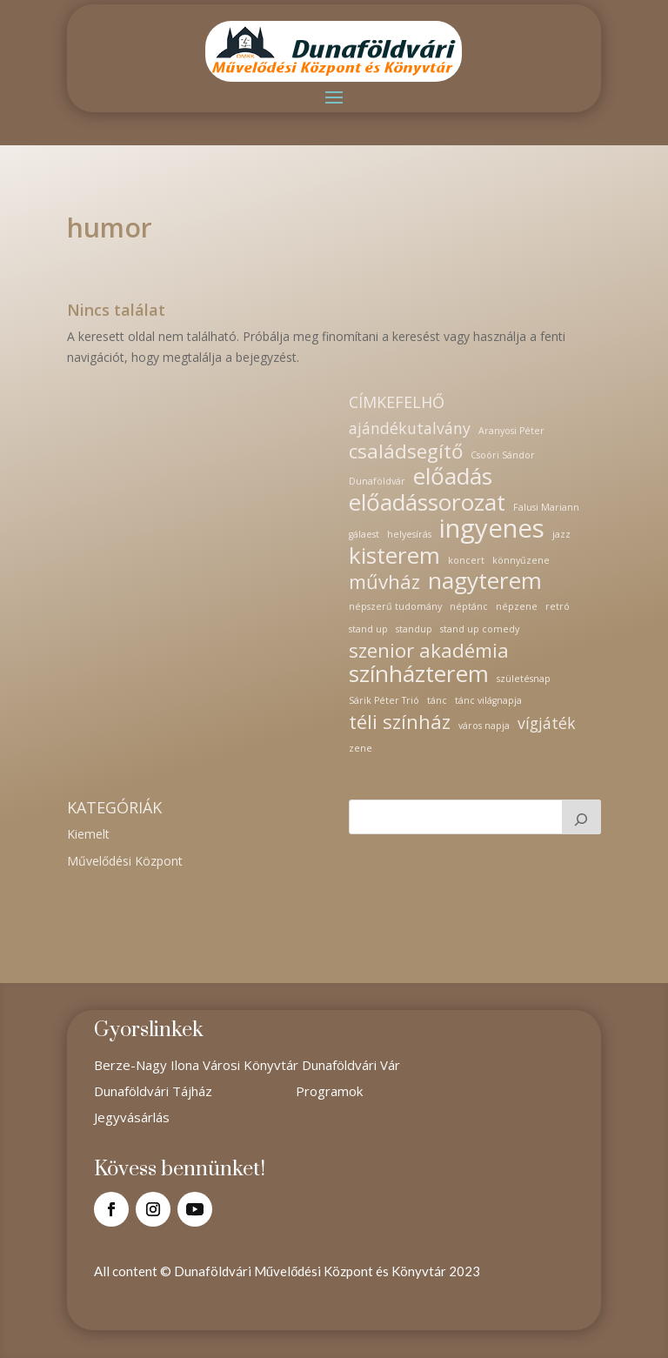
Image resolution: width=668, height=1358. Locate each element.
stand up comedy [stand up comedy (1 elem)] (479, 629)
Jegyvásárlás (132, 1117)
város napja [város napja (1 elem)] (484, 725)
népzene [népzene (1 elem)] (517, 606)
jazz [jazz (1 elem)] (561, 534)
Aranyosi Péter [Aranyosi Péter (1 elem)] (511, 431)
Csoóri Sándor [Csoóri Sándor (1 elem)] (503, 455)
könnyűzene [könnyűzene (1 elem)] (521, 560)
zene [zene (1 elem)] (360, 748)
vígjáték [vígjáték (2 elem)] (547, 723)
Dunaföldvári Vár (351, 1065)
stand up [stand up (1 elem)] (368, 629)
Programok (329, 1091)
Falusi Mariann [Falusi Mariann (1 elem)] (546, 507)
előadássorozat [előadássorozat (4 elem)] (427, 502)
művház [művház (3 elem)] (384, 582)
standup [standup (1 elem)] (414, 629)
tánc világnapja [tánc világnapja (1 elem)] (488, 700)
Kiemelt (88, 834)
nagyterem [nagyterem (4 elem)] (485, 581)
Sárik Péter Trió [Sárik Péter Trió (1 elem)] (384, 700)
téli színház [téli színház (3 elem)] (400, 722)
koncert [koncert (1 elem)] (466, 560)
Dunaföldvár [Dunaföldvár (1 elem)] (377, 481)
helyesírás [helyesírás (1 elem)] (409, 534)
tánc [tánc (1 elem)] (437, 700)
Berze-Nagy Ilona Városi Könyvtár (198, 1065)
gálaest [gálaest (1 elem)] (364, 534)
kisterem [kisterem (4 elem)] (394, 555)
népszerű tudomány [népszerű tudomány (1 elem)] (395, 606)
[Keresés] (582, 816)
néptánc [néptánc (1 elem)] (469, 606)
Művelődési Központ (125, 861)
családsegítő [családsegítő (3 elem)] (406, 451)
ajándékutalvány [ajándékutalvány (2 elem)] (410, 428)
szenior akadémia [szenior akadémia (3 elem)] (429, 650)
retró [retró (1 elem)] (557, 606)
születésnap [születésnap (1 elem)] (524, 678)
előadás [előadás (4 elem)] (452, 476)
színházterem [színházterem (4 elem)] (419, 674)
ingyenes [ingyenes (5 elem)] (491, 528)
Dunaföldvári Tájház (153, 1091)
